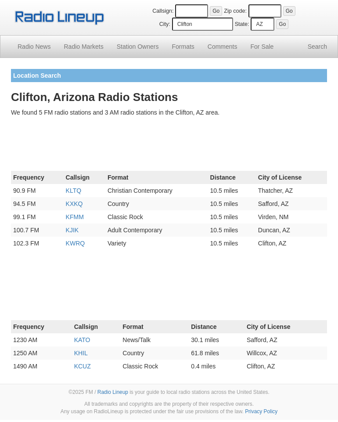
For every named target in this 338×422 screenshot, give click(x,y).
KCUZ (82, 366)
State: (242, 24)
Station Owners (138, 46)
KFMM (75, 216)
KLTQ (74, 190)
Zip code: (235, 11)
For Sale (262, 46)
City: (164, 24)
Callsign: (162, 11)
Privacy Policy (261, 411)
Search (317, 46)
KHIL (81, 353)
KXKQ (74, 203)
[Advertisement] (169, 145)
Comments (222, 46)
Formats (183, 46)
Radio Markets (83, 46)
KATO (82, 339)
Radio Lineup (112, 392)
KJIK (72, 230)
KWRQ (75, 243)
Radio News (34, 46)
